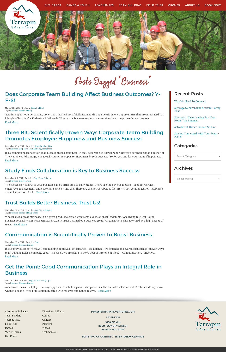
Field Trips (154, 5)
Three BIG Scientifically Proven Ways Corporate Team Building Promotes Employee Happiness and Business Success (84, 135)
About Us (192, 5)
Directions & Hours (53, 311)
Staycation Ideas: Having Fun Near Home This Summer (195, 119)
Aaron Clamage (133, 336)
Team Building (130, 5)
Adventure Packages (16, 311)
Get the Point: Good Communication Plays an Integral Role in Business (83, 270)
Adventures (104, 5)
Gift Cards (53, 5)
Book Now (213, 5)
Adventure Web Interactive (150, 349)
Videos (46, 327)
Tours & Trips (12, 319)
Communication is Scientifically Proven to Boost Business (78, 234)
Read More (11, 122)
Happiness (47, 149)
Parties (9, 327)
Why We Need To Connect (190, 101)
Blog (36, 178)
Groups (174, 5)
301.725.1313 (113, 317)
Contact (46, 319)
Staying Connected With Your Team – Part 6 (196, 135)
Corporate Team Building (30, 149)
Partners (47, 323)
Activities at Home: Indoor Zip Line (195, 127)
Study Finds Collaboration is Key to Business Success (72, 170)
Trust (35, 213)
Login (107, 349)
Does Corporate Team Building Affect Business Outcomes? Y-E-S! (82, 97)
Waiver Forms (13, 332)
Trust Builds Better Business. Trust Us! (52, 202)
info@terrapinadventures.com (113, 311)
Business (14, 110)
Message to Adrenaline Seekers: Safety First (197, 109)
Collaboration (25, 181)
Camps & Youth (78, 5)
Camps (46, 315)
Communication (26, 245)
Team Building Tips (43, 146)
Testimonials (49, 332)
